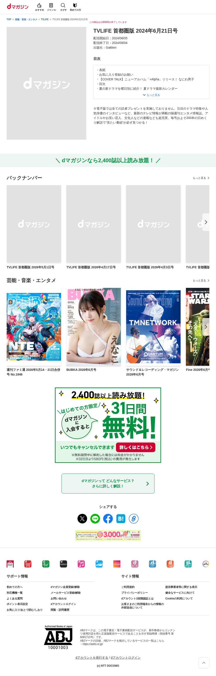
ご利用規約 (128, 587)
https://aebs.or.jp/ (93, 644)
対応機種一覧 (15, 592)
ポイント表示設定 (17, 604)
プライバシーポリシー (134, 592)
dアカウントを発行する (91, 657)
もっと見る (199, 178)
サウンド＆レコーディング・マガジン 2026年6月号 (152, 372)
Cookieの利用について (179, 598)
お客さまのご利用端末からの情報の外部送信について (142, 606)
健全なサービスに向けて (180, 592)
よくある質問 (15, 598)
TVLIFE (44, 19)
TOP (9, 19)
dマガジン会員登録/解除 (65, 587)
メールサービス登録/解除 (66, 592)
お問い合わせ (59, 598)
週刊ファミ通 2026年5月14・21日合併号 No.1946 (33, 372)
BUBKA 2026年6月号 (81, 370)
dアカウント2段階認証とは (137, 598)
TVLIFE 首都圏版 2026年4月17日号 (91, 267)
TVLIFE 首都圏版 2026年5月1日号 (30, 267)
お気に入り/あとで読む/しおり (25, 609)
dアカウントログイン (63, 604)
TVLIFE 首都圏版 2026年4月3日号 (150, 267)
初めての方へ (15, 587)
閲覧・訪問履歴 (60, 609)
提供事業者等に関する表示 (181, 587)
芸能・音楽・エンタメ (26, 19)
